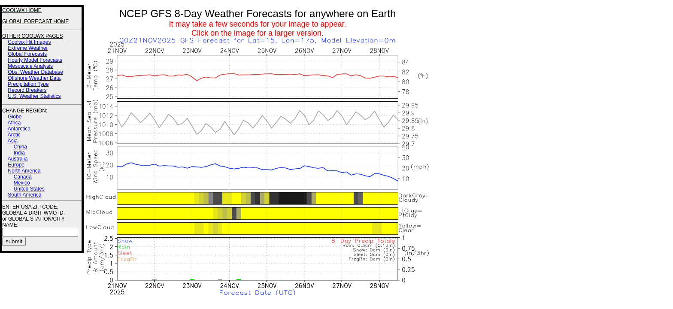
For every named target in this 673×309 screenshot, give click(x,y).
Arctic (14, 135)
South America (24, 195)
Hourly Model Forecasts (35, 60)
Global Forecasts (27, 54)
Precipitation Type (28, 84)
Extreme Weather (28, 48)
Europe (16, 165)
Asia (13, 141)
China (20, 147)
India (19, 153)
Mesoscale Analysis (30, 66)
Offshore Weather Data (34, 78)
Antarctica (19, 129)
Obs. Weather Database (35, 72)
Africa (14, 123)
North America (24, 171)
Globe (14, 117)
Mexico (22, 183)
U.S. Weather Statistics (34, 96)
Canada (23, 177)
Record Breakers (27, 90)
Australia (18, 159)
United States (29, 189)
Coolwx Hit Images (29, 42)
